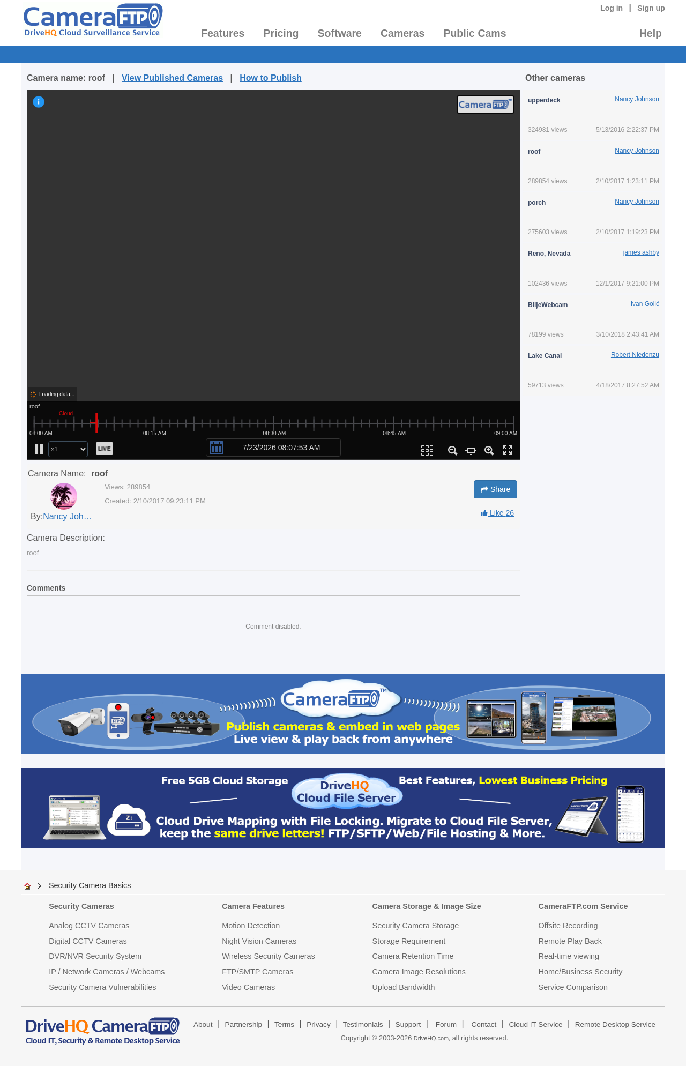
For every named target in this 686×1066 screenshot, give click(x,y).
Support (408, 1024)
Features (222, 33)
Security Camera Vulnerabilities (102, 987)
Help (650, 33)
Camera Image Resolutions (419, 971)
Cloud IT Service (535, 1024)
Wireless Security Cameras (268, 956)
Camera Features (253, 906)
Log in (611, 8)
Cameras (402, 33)
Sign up (651, 8)
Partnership (244, 1024)
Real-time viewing (569, 956)
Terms (284, 1024)
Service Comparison (573, 987)
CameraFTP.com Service (583, 906)
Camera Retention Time (413, 956)
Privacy (319, 1024)
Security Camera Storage (415, 925)
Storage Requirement (409, 941)
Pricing (281, 33)
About (203, 1024)
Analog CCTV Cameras (89, 925)
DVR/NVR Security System (95, 956)
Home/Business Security (581, 971)
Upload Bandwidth (403, 987)
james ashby (641, 252)
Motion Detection (251, 925)
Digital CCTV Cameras (88, 941)
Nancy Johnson (69, 516)
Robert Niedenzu (635, 355)
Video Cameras (248, 987)
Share (495, 489)
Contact (484, 1024)
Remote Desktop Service (615, 1024)
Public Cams (474, 33)
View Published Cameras (172, 78)
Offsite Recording (568, 925)
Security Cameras (81, 906)
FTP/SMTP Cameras (257, 971)
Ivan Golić (645, 304)
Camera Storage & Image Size (426, 906)
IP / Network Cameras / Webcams (107, 971)
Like (497, 513)
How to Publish (271, 78)
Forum (446, 1024)
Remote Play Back (570, 941)
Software (340, 33)
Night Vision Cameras (259, 941)
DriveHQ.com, (432, 1038)
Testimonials (363, 1024)
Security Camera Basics (90, 885)
